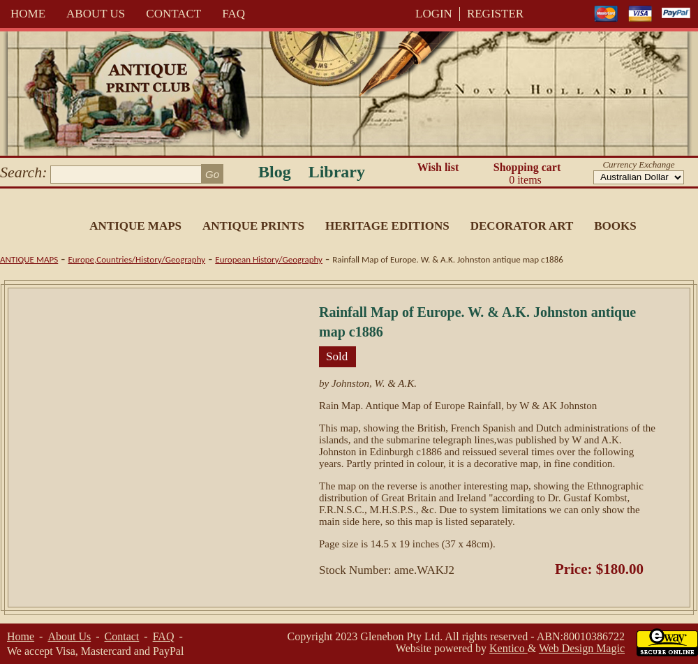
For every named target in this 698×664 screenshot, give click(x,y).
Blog (274, 172)
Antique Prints (253, 226)
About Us (95, 13)
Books (615, 226)
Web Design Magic (582, 648)
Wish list (438, 167)
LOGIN (433, 13)
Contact (173, 13)
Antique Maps (135, 226)
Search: (23, 172)
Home (27, 13)
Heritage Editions (387, 226)
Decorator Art (522, 226)
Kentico (508, 648)
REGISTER (495, 13)
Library (337, 172)
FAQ (233, 13)
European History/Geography (268, 259)
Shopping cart (527, 173)
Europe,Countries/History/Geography (136, 259)
